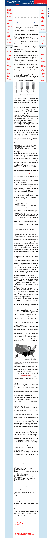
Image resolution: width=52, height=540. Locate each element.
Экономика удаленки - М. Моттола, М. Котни (20, 525)
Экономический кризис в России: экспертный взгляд (9, 43)
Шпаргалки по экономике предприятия (42, 10)
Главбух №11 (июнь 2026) (18, 521)
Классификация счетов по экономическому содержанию (43, 67)
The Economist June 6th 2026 (18, 522)
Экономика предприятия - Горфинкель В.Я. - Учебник (21, 532)
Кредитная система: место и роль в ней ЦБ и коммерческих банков (9, 67)
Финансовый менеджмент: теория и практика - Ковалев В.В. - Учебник (23, 533)
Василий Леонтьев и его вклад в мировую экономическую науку (43, 37)
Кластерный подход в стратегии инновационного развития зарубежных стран (9, 24)
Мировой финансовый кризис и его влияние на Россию (9, 14)
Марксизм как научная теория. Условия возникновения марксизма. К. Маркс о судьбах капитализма (43, 60)
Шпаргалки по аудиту (43, 17)
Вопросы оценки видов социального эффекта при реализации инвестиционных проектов (9, 28)
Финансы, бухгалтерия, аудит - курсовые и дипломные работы (9, 54)
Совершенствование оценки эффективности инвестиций (9, 16)
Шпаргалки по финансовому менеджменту (42, 14)
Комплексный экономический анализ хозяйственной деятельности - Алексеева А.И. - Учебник (25, 534)
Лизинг (41, 64)
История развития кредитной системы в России (43, 58)
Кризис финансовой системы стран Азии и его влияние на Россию (43, 75)
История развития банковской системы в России (43, 71)
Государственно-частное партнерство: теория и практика (9, 9)
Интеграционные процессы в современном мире (9, 62)
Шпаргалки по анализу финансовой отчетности (43, 24)
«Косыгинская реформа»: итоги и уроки (43, 39)
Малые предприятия (43, 65)
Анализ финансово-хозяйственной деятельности (9, 80)
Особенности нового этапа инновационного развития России (9, 40)
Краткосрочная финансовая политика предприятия (43, 55)
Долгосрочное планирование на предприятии (9, 58)
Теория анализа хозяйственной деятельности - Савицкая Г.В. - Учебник (23, 535)
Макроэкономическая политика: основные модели (43, 53)
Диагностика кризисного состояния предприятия (9, 60)
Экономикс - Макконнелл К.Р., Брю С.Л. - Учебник (20, 528)
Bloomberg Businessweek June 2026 (19, 523)
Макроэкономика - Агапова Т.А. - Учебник (19, 531)
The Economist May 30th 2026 (18, 524)
